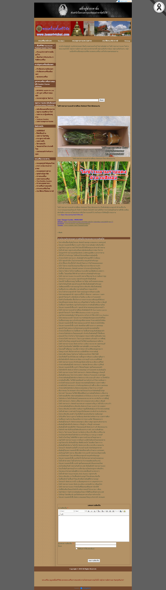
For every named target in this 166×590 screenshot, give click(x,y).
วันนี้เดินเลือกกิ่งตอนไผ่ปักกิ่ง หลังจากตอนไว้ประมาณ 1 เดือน (80, 489)
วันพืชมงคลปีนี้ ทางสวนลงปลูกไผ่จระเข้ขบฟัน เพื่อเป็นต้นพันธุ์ (80, 286)
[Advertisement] (94, 59)
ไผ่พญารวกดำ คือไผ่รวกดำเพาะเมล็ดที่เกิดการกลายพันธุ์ (78, 351)
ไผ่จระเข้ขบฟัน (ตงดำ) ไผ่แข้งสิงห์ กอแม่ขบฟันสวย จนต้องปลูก (81, 414)
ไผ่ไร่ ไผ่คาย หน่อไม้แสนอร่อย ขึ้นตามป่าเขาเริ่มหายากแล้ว (79, 266)
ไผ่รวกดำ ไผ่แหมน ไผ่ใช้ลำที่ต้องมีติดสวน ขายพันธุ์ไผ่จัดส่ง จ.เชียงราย (83, 393)
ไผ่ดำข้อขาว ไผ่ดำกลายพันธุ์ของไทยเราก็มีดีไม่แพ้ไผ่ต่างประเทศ (81, 492)
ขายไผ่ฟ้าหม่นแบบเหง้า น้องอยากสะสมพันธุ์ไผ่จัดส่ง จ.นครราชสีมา (82, 383)
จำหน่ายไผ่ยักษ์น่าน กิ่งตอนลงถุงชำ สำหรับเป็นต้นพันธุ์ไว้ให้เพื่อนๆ (82, 333)
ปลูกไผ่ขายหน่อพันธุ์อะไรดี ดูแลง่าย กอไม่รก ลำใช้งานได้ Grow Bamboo (84, 315)
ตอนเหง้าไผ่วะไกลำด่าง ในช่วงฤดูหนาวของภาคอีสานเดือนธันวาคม (82, 336)
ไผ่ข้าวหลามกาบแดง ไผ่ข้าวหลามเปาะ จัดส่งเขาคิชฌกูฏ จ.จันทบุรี (82, 372)
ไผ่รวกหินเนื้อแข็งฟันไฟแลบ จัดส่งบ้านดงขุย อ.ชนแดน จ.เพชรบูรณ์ (82, 242)
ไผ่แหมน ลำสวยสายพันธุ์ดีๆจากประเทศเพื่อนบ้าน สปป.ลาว (79, 471)
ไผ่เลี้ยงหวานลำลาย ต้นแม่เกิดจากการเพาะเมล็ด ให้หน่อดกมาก (81, 419)
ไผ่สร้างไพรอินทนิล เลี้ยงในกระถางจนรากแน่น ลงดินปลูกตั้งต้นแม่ (81, 299)
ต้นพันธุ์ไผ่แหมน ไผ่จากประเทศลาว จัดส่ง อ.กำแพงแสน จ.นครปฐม (82, 375)
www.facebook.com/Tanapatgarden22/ (77, 223)
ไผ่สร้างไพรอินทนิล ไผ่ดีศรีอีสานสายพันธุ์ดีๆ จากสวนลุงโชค (79, 346)
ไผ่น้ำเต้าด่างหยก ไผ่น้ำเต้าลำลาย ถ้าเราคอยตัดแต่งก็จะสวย (79, 461)
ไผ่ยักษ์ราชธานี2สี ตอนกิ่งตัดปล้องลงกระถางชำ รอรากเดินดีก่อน (81, 429)
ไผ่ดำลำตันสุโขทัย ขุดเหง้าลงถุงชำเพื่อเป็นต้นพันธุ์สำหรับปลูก (80, 284)
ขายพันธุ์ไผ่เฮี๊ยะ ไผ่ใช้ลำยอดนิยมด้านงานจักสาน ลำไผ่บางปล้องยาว (82, 380)
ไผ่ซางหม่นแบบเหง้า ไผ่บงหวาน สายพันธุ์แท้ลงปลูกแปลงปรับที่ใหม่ (82, 318)
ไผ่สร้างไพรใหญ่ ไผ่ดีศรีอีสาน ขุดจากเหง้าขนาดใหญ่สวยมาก (80, 437)
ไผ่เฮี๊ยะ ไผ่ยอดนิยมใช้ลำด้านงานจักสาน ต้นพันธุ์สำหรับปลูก (79, 273)
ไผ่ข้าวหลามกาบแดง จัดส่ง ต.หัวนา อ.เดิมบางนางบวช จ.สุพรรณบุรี (82, 344)
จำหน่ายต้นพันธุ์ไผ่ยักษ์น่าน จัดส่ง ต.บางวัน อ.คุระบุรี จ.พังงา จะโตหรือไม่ (84, 377)
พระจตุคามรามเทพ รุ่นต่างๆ (82, 41)
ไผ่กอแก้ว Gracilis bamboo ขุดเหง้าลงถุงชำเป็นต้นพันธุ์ (77, 279)
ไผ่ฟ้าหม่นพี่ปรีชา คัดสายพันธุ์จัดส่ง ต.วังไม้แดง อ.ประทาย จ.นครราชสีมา (84, 396)
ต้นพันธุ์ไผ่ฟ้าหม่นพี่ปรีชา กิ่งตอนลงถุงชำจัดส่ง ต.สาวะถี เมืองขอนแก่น (83, 427)
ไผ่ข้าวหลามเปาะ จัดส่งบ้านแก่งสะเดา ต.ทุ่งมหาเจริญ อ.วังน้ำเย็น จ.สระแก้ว (85, 403)
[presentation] (91, 554)
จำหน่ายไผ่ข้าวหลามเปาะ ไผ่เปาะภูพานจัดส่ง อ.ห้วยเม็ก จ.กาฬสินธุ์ (82, 338)
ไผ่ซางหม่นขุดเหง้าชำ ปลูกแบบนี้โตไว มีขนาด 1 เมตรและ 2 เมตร (81, 294)
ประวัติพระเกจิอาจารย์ (110, 41)
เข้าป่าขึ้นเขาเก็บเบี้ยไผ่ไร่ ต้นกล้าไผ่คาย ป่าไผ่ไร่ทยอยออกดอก (81, 263)
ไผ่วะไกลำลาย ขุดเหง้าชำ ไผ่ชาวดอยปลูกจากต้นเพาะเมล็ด (79, 292)
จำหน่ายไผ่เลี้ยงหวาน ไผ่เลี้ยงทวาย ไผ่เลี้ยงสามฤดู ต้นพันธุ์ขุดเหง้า (81, 331)
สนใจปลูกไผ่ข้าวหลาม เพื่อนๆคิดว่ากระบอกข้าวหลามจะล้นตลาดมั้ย (82, 453)
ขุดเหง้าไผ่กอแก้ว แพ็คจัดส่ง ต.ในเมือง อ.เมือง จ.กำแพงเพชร (80, 297)
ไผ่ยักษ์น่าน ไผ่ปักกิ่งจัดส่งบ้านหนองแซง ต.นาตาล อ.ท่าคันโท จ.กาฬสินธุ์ (84, 398)
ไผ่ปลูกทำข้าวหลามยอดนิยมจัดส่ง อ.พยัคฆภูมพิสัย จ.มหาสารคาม (81, 253)
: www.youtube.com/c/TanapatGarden (73, 225)
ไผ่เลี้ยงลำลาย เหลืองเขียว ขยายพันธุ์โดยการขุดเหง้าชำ (78, 289)
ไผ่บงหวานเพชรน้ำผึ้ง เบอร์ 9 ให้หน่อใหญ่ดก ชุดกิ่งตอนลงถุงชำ (80, 367)
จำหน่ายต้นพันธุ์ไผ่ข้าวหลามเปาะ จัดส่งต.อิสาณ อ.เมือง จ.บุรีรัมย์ (81, 364)
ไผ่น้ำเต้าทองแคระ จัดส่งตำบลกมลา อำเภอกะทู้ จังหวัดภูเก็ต (79, 268)
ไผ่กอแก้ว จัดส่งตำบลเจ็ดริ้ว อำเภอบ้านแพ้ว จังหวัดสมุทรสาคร (80, 448)
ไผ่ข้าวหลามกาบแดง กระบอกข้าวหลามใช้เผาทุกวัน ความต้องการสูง (82, 276)
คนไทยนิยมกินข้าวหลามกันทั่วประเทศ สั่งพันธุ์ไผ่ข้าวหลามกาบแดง (82, 466)
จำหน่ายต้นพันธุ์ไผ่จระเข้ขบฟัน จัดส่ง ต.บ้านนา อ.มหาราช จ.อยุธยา (82, 406)
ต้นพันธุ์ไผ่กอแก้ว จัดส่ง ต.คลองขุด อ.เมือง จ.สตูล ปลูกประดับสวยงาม (83, 422)
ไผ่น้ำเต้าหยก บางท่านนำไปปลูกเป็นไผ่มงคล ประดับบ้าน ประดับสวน (82, 411)
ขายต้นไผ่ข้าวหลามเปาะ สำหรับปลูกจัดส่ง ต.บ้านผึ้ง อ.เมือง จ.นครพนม (83, 385)
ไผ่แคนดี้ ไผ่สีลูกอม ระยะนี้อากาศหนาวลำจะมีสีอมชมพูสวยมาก (81, 349)
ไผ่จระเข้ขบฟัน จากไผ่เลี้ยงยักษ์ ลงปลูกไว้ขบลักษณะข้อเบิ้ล (79, 476)
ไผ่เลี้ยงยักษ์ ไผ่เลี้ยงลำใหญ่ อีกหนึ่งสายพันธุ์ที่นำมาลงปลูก (79, 479)
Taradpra (61, 41)
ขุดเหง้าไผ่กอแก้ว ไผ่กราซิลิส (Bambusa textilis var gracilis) (79, 312)
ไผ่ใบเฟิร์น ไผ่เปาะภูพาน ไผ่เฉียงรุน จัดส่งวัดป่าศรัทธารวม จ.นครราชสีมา (84, 416)
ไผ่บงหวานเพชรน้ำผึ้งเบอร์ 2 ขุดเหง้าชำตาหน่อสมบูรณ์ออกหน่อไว (81, 307)
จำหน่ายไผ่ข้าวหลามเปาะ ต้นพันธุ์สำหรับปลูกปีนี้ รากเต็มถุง (79, 258)
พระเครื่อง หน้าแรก (45, 41)
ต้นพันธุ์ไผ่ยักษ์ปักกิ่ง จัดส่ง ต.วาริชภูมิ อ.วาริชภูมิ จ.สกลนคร (79, 424)
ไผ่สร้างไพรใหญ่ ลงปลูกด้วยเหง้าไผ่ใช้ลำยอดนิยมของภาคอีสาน (81, 341)
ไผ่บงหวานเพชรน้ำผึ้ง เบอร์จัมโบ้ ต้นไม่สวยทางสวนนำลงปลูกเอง (81, 458)
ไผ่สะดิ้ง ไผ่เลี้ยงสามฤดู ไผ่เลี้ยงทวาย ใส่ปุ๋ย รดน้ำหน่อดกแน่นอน (81, 281)
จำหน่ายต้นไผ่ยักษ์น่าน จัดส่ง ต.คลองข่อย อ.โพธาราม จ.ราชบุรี (81, 388)
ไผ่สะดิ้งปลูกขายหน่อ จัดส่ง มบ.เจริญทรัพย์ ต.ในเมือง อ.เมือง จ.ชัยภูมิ (83, 302)
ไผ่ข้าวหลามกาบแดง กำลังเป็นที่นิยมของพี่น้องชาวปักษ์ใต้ (79, 487)
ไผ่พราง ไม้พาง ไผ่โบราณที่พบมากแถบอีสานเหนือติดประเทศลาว (81, 271)
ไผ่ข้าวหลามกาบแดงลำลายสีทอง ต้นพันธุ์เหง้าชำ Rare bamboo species (83, 310)
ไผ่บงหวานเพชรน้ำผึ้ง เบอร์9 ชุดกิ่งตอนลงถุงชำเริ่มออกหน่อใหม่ (81, 463)
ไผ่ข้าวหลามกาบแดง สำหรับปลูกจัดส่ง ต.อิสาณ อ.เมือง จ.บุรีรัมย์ (81, 362)
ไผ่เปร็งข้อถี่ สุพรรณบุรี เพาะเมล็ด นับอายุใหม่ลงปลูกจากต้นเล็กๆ (81, 468)
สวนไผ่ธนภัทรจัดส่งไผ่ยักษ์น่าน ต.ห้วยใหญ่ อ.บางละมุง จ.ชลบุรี (80, 435)
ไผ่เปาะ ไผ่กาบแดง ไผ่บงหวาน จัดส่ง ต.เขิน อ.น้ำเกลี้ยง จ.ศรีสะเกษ (82, 432)
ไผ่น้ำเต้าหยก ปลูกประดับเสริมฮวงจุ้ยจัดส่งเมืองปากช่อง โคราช (81, 250)
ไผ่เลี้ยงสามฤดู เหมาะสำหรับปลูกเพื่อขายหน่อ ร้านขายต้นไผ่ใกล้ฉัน (82, 320)
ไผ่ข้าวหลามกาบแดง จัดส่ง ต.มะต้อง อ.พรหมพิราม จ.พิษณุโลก (80, 484)
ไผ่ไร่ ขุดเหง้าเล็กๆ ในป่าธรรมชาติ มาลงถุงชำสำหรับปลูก (78, 260)
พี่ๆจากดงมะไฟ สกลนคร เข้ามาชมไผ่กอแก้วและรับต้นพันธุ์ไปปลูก (82, 390)
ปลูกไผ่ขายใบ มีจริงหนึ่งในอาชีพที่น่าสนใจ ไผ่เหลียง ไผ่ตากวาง (80, 442)
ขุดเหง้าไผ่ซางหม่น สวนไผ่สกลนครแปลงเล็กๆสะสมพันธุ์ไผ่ (79, 328)
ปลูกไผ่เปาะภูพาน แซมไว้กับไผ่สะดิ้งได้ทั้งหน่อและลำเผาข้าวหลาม (82, 247)
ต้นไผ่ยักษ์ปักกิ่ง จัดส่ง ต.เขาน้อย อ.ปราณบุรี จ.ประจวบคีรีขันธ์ (80, 359)
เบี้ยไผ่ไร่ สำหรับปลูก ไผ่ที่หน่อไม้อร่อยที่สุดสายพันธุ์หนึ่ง (78, 255)
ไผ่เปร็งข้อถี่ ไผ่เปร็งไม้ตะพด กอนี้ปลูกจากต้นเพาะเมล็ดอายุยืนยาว (82, 357)
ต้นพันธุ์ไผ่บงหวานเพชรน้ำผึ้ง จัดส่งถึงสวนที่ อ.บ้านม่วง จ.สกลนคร (81, 450)
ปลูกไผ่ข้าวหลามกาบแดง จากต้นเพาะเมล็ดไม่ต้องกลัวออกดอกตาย (82, 440)
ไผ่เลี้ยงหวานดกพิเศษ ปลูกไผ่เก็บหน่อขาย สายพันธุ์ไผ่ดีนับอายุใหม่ (82, 305)
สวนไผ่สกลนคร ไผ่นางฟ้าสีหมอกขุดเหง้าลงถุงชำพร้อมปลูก (79, 455)
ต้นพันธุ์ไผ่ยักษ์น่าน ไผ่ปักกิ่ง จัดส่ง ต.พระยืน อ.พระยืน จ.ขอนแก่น (81, 445)
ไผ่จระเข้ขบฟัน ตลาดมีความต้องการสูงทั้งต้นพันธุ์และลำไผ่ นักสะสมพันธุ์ (84, 409)
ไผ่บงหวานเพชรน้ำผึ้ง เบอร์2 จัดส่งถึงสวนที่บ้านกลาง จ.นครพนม (81, 325)
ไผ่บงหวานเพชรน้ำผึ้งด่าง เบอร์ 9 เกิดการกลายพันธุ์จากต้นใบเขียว (81, 245)
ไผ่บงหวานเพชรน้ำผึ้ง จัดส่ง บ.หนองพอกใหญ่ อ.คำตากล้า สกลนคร (82, 497)
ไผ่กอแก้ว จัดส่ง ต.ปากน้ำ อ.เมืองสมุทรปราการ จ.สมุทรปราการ (80, 481)
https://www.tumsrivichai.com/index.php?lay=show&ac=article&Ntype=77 (88, 221)
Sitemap (127, 41)
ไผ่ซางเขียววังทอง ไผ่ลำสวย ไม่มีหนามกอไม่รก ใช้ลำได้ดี (79, 354)
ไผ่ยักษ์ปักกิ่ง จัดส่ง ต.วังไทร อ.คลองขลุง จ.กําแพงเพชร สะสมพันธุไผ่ (82, 370)
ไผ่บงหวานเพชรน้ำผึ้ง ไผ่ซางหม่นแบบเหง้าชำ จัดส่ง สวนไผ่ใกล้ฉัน (81, 323)
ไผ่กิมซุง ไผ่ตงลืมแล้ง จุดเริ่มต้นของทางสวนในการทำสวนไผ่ (79, 494)
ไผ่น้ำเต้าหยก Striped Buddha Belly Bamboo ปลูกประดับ (78, 474)
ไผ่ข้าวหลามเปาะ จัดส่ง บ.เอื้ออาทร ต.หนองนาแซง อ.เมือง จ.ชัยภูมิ (82, 401)
